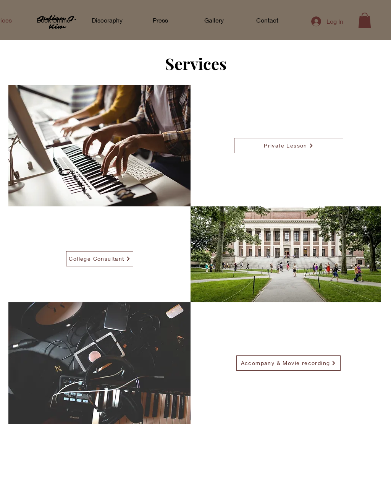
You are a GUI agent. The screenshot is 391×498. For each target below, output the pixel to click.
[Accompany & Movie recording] (288, 363)
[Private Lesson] (288, 145)
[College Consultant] (99, 258)
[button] (364, 20)
